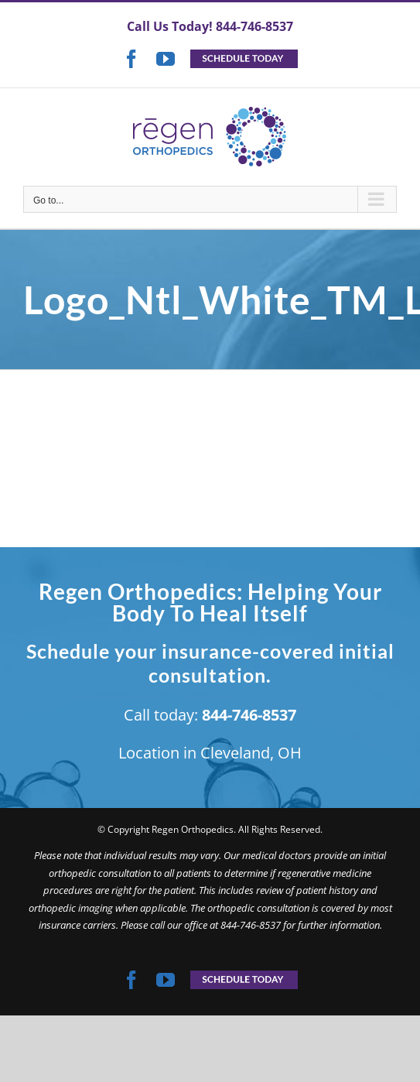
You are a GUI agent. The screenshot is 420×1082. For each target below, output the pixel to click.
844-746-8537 (254, 26)
